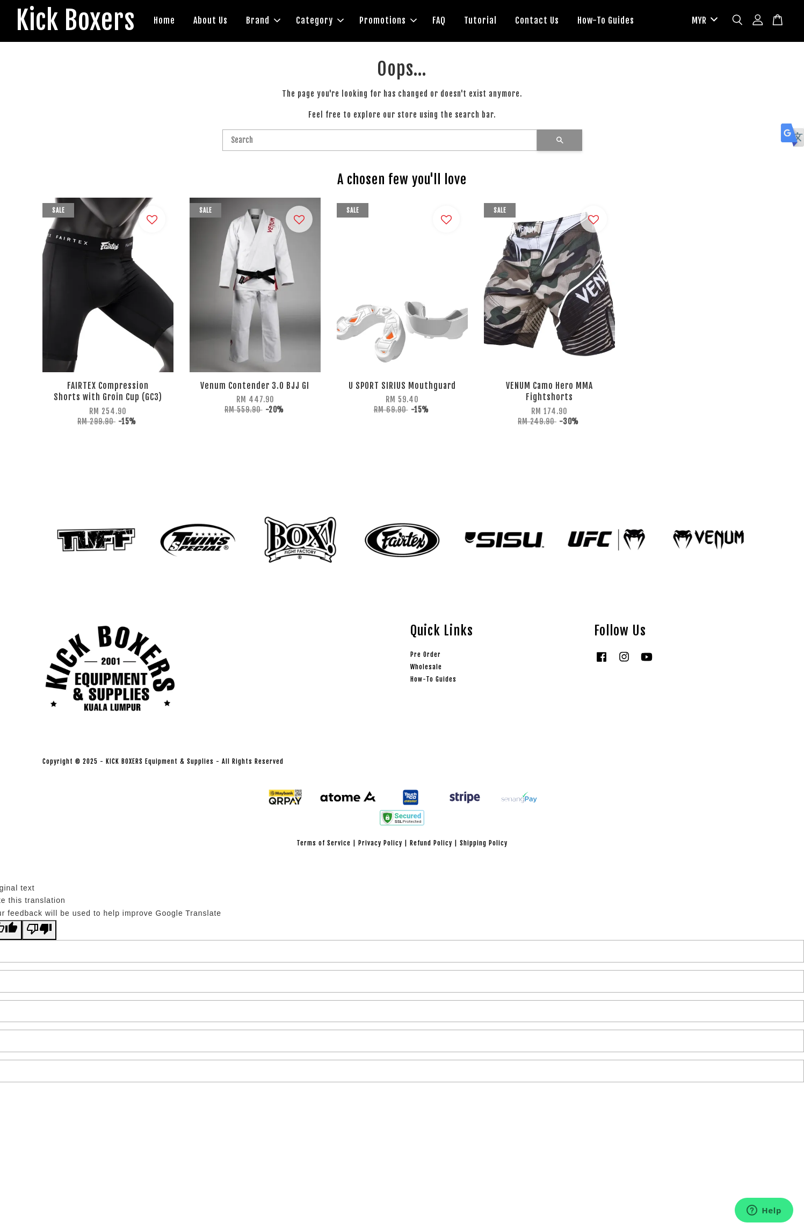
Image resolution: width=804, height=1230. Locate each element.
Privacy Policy (380, 843)
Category (320, 20)
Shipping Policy (484, 843)
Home (164, 20)
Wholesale (426, 667)
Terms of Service (323, 843)
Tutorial (480, 20)
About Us (210, 20)
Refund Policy (431, 843)
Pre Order (425, 654)
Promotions (388, 20)
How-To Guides (605, 20)
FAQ (439, 20)
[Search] (379, 140)
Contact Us (537, 20)
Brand (263, 20)
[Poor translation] (39, 930)
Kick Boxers (75, 21)
